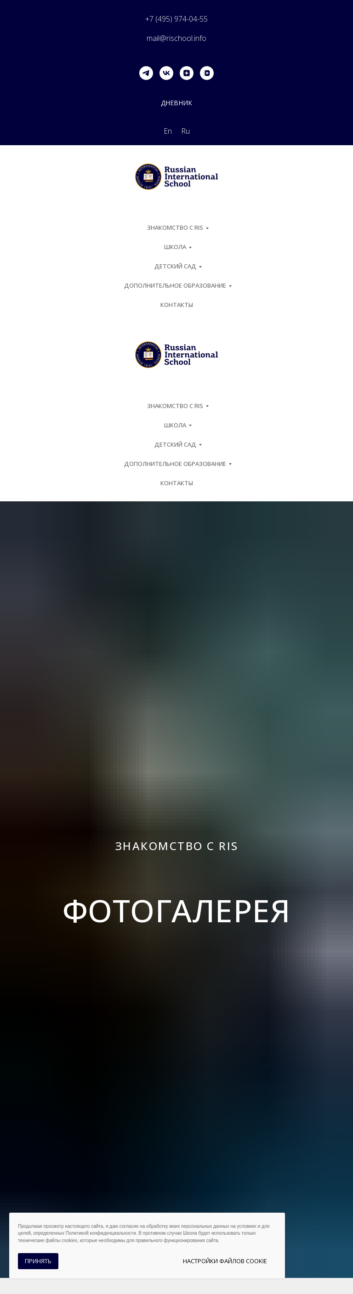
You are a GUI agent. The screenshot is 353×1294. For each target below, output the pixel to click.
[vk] (166, 73)
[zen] (187, 73)
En (168, 131)
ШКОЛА (175, 247)
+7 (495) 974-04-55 (176, 19)
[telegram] (146, 73)
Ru (185, 131)
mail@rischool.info (176, 38)
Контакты (176, 305)
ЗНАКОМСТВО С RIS (175, 227)
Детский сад (175, 266)
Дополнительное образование (175, 285)
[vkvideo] (207, 73)
